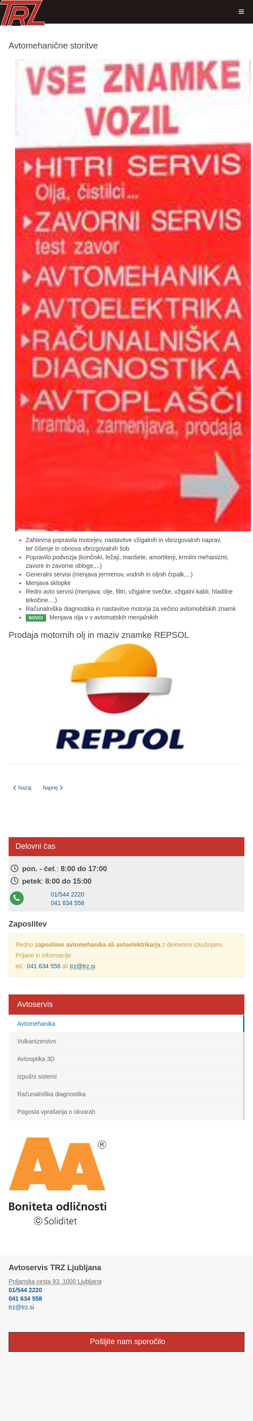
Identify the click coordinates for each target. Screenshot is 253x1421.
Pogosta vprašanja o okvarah (56, 1111)
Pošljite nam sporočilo (126, 1341)
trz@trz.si (82, 966)
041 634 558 (67, 903)
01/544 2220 (67, 894)
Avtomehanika (36, 1023)
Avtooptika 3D (36, 1058)
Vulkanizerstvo (36, 1041)
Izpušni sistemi (37, 1076)
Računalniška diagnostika (51, 1094)
